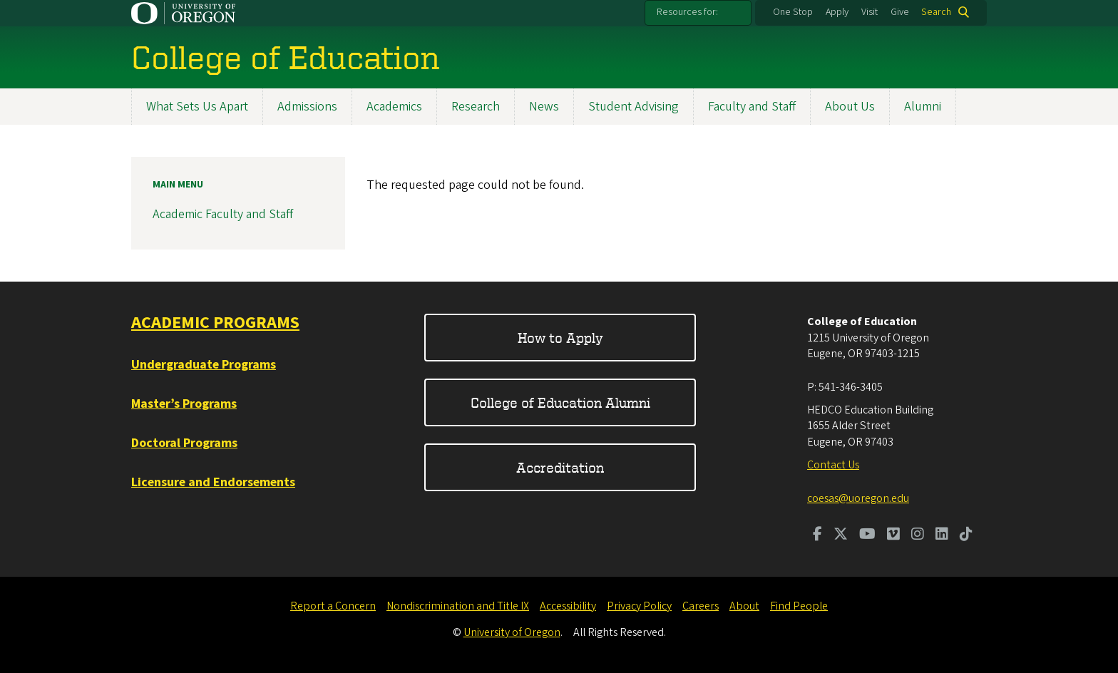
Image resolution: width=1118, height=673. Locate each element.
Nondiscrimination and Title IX (457, 606)
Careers (700, 606)
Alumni (922, 106)
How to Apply (560, 337)
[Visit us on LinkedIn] (942, 535)
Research (475, 106)
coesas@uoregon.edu (858, 498)
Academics (394, 106)
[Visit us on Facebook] (817, 535)
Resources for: (687, 12)
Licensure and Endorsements (213, 482)
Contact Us (833, 465)
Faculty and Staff (752, 106)
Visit (869, 12)
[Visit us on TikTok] (966, 535)
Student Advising (633, 106)
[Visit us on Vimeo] (893, 535)
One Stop (793, 12)
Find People (799, 606)
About (744, 606)
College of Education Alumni (560, 402)
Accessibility (568, 606)
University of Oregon (511, 632)
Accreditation (560, 467)
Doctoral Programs (184, 443)
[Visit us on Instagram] (918, 535)
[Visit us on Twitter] (840, 535)
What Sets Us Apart (197, 106)
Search (936, 12)
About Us (850, 106)
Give (900, 12)
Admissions (307, 106)
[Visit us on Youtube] (867, 535)
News (544, 106)
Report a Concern (333, 606)
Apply (837, 12)
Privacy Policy (639, 606)
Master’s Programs (184, 404)
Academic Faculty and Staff (223, 214)
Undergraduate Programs (203, 365)
